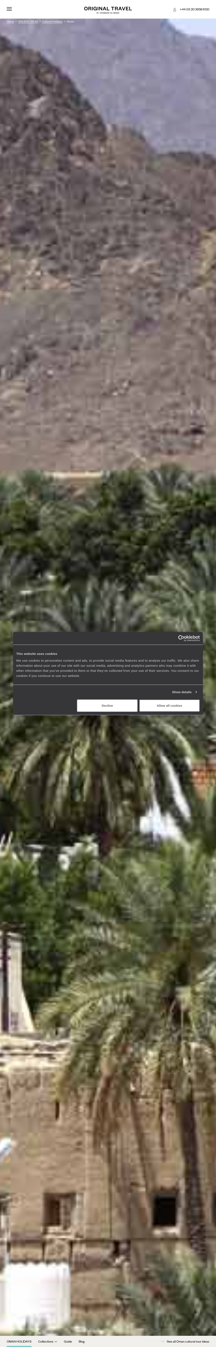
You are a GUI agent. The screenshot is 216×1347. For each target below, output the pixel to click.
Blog (82, 1341)
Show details (182, 692)
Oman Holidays (19, 1341)
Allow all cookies (169, 705)
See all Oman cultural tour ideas (184, 1341)
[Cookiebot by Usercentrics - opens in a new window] (181, 638)
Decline (107, 705)
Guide (68, 1341)
